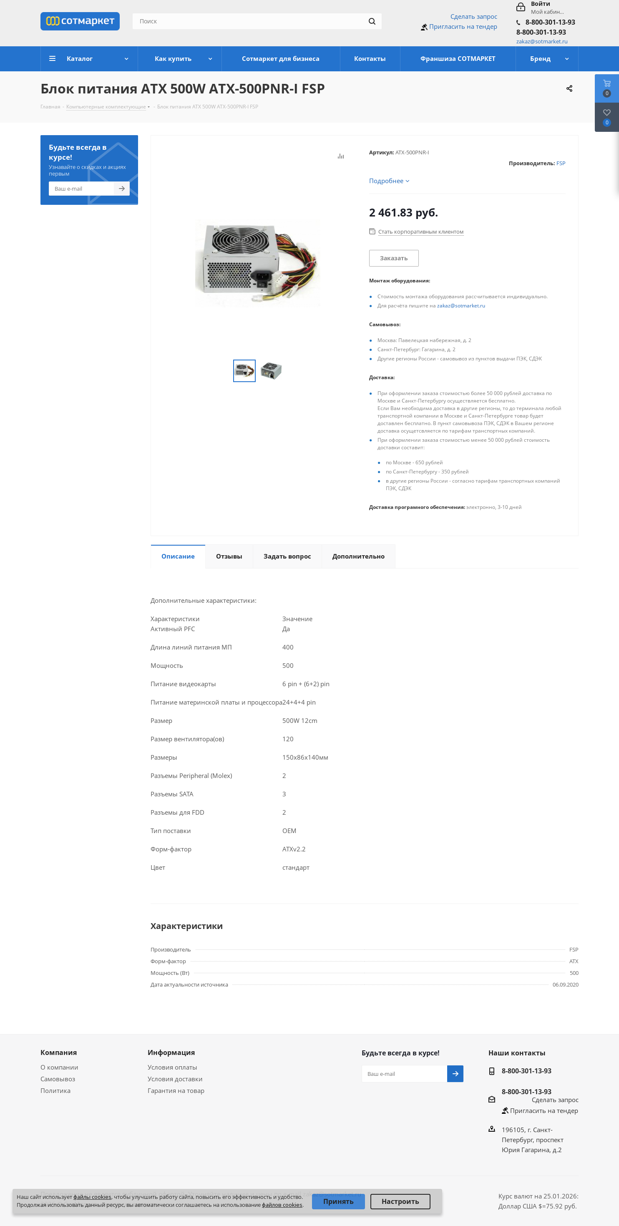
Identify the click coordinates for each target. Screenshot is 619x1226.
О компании (59, 1067)
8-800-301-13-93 (550, 22)
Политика (55, 1090)
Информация (171, 1052)
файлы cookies (92, 1197)
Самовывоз (57, 1079)
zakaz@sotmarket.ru (461, 305)
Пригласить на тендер (463, 26)
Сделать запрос (473, 16)
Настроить (400, 1201)
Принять (338, 1201)
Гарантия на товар (176, 1090)
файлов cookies (282, 1204)
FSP (561, 163)
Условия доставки (175, 1079)
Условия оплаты (172, 1067)
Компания (58, 1052)
